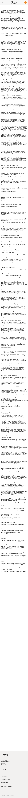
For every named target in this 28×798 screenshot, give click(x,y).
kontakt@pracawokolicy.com (6, 766)
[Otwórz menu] (2, 2)
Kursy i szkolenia (4, 776)
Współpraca (3, 784)
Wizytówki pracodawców (5, 779)
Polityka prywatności (5, 795)
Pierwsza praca (4, 775)
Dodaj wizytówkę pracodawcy (6, 786)
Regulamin (12, 795)
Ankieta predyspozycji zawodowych (8, 777)
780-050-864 (3, 764)
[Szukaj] (25, 2)
